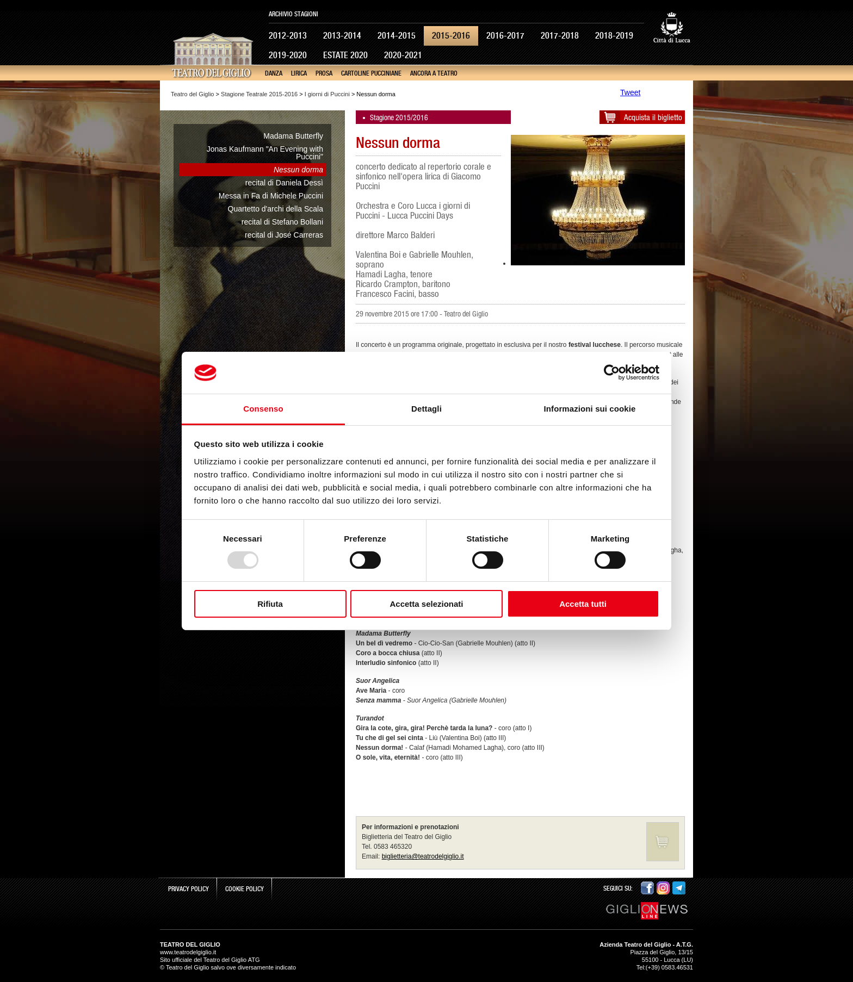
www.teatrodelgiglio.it (188, 952)
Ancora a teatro (434, 73)
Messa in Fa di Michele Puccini (271, 195)
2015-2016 (451, 35)
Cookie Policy (244, 889)
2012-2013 (288, 35)
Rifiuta (270, 603)
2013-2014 (342, 35)
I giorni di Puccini (327, 94)
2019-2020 (288, 55)
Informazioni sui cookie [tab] (590, 408)
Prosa (324, 73)
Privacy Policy (188, 889)
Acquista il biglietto (653, 117)
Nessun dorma (298, 169)
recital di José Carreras (284, 235)
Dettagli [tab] (426, 408)
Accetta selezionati (426, 603)
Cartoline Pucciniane (371, 73)
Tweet (630, 92)
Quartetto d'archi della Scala (275, 208)
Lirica (299, 73)
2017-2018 (560, 35)
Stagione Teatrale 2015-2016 (259, 94)
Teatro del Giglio (192, 94)
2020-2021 (403, 55)
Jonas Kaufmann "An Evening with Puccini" (265, 153)
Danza (273, 73)
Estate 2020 (345, 55)
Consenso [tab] (263, 408)
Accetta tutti (583, 603)
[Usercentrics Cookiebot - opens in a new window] (611, 372)
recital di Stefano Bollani (282, 221)
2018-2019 (614, 35)
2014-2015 (397, 35)
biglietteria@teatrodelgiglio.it (423, 856)
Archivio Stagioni (293, 14)
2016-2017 (505, 35)
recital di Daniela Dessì (284, 182)
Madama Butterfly (293, 136)
